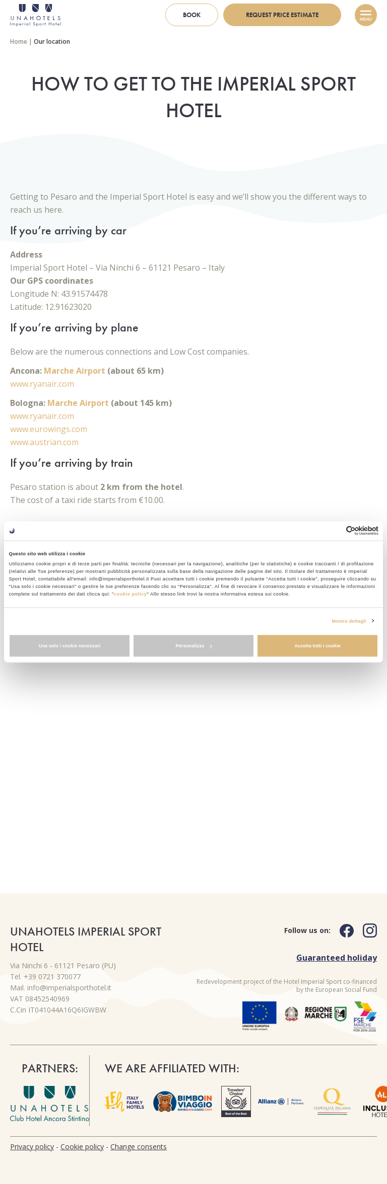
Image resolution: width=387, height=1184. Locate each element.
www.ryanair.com (42, 383)
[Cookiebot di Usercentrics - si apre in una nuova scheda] (334, 531)
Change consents (138, 1146)
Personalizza (194, 645)
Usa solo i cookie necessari (69, 645)
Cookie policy (82, 1146)
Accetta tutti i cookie (317, 645)
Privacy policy (32, 1146)
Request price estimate (282, 15)
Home (18, 41)
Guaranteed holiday (336, 958)
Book (192, 15)
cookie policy (130, 593)
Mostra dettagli (349, 620)
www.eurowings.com (48, 429)
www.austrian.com (44, 442)
